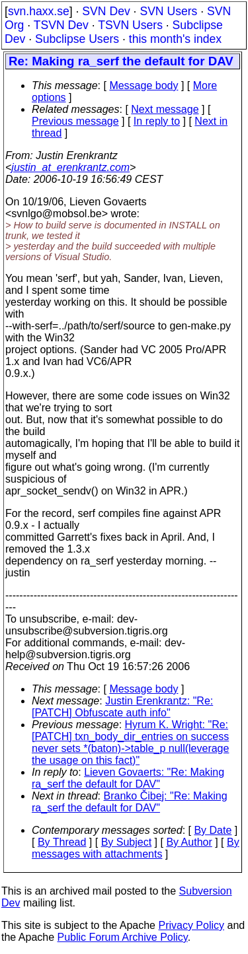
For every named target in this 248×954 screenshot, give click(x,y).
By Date (212, 830)
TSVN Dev (61, 25)
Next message (164, 109)
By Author (189, 842)
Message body (143, 85)
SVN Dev (106, 11)
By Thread (62, 842)
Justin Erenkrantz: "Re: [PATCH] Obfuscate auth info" (122, 706)
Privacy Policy (191, 925)
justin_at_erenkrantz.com (70, 167)
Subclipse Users (77, 39)
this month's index (175, 39)
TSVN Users (130, 25)
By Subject (126, 842)
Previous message (75, 121)
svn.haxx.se (38, 11)
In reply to (157, 121)
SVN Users (168, 11)
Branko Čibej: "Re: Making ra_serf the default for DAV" (129, 801)
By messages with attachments (135, 848)
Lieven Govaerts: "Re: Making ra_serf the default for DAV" (128, 778)
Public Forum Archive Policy (123, 937)
